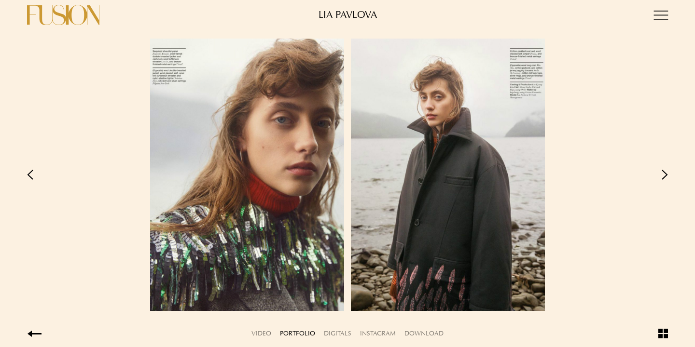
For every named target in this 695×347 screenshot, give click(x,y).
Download (424, 333)
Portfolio (297, 333)
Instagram (378, 333)
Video (261, 333)
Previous (187, 175)
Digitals (337, 333)
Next (508, 175)
